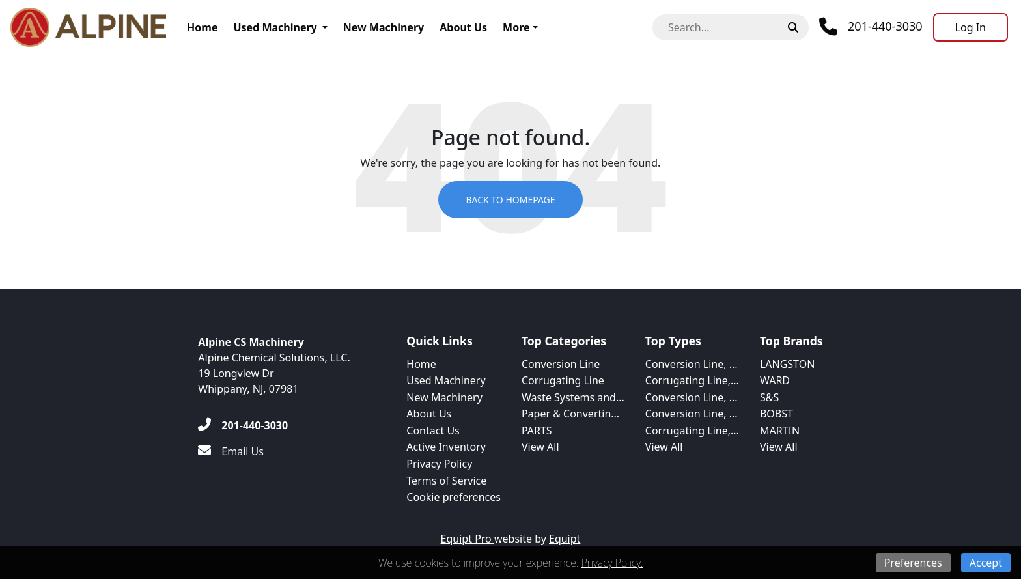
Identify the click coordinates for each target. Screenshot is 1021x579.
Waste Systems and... (573, 397)
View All (540, 447)
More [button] (516, 27)
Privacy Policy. (612, 563)
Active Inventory (446, 447)
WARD (775, 380)
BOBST (776, 413)
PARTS (537, 430)
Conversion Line (561, 364)
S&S (769, 397)
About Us (463, 27)
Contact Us (432, 430)
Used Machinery (274, 27)
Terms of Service (446, 480)
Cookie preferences (453, 497)
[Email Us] (231, 451)
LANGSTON (787, 364)
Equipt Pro (467, 538)
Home (202, 27)
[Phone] (871, 27)
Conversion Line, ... (691, 364)
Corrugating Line (563, 380)
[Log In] (970, 27)
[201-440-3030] (243, 425)
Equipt (564, 538)
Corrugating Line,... (692, 380)
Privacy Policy (439, 464)
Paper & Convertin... (570, 413)
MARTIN (780, 430)
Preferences (913, 563)
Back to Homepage (510, 199)
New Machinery (383, 27)
